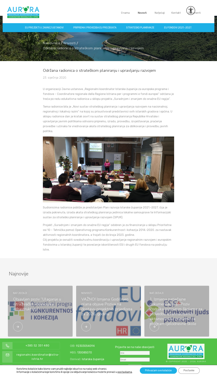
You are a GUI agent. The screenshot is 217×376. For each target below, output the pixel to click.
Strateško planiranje (140, 25)
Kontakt (176, 10)
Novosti (142, 10)
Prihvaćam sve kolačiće (158, 370)
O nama (125, 10)
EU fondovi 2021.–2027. (178, 25)
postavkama (125, 372)
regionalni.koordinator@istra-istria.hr (45, 357)
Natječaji (160, 10)
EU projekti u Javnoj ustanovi (44, 25)
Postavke (189, 370)
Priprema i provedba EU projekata (95, 25)
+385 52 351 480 (45, 345)
